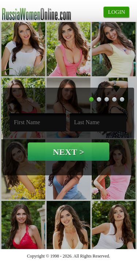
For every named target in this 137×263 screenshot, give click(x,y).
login (116, 12)
